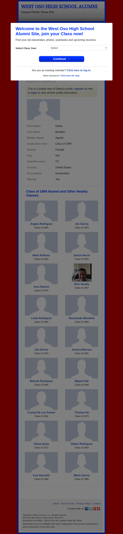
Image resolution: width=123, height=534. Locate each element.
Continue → (61, 59)
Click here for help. (70, 75)
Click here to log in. (79, 70)
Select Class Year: (26, 48)
